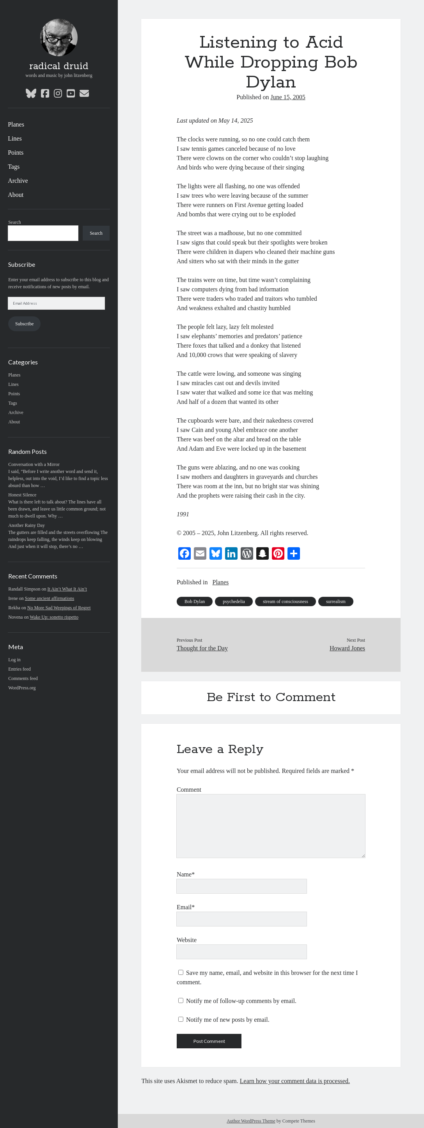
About (15, 194)
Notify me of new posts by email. (228, 1019)
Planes (16, 124)
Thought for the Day (202, 648)
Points (15, 152)
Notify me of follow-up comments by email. (241, 1001)
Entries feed (19, 669)
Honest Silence (22, 495)
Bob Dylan (195, 601)
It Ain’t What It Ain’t (67, 589)
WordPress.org (21, 688)
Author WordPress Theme (251, 1121)
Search (14, 222)
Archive (18, 180)
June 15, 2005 (287, 97)
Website (187, 940)
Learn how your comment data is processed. (295, 1081)
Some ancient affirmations (49, 598)
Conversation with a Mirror (34, 464)
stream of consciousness (285, 601)
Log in (14, 659)
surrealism (336, 601)
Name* (186, 874)
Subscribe (24, 324)
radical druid (59, 66)
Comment (189, 789)
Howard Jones (347, 648)
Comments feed (23, 678)
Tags (14, 166)
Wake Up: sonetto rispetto (54, 617)
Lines (15, 138)
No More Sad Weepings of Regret (58, 607)
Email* (186, 907)
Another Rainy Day (26, 525)
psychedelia (234, 601)
